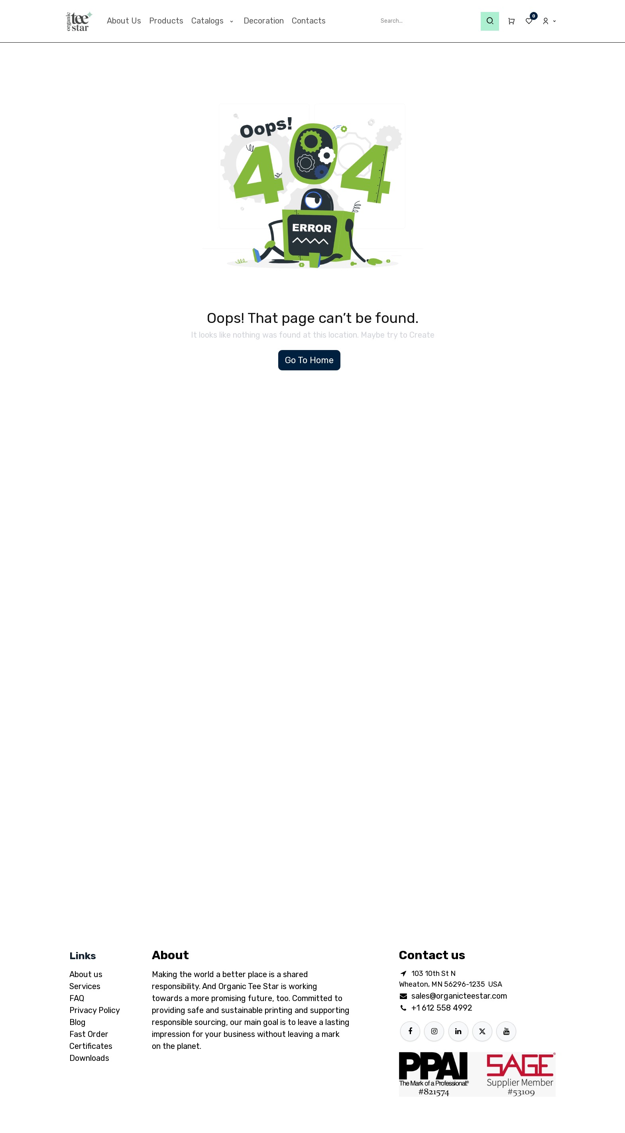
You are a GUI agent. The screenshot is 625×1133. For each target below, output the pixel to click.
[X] (482, 1031)
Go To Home (309, 360)
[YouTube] (506, 1031)
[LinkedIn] (458, 1031)
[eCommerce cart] (508, 21)
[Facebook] (410, 1031)
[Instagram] (434, 1031)
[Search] (490, 21)
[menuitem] (124, 21)
